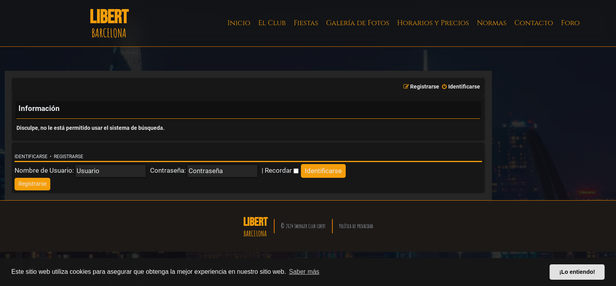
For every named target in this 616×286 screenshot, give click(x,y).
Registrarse (68, 156)
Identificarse (31, 156)
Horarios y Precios (433, 23)
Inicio (238, 23)
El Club (272, 23)
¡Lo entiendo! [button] (577, 272)
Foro (570, 23)
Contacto (533, 23)
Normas (491, 23)
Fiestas (305, 23)
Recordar (282, 170)
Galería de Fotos (357, 23)
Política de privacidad (356, 226)
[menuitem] (460, 87)
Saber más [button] (304, 271)
